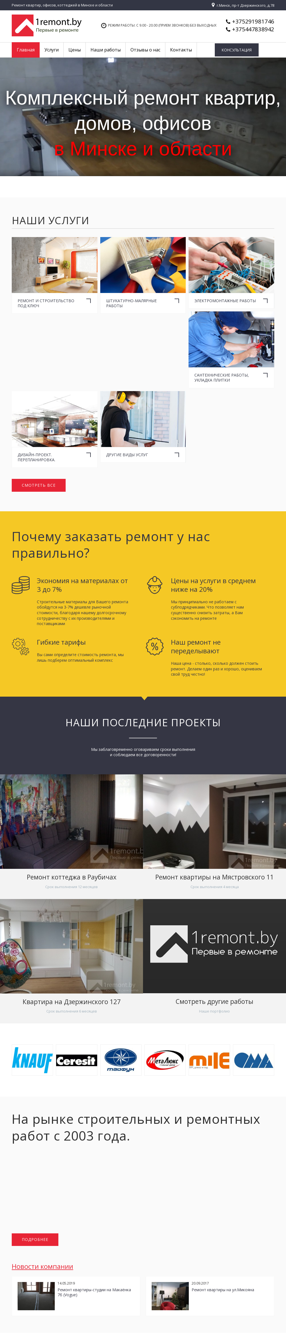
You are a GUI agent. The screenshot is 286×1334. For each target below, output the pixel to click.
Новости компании (42, 1267)
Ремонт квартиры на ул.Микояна (223, 1290)
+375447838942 (253, 29)
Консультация (241, 50)
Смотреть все (39, 485)
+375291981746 (253, 21)
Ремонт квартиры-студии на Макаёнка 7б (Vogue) (94, 1293)
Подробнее (35, 1240)
